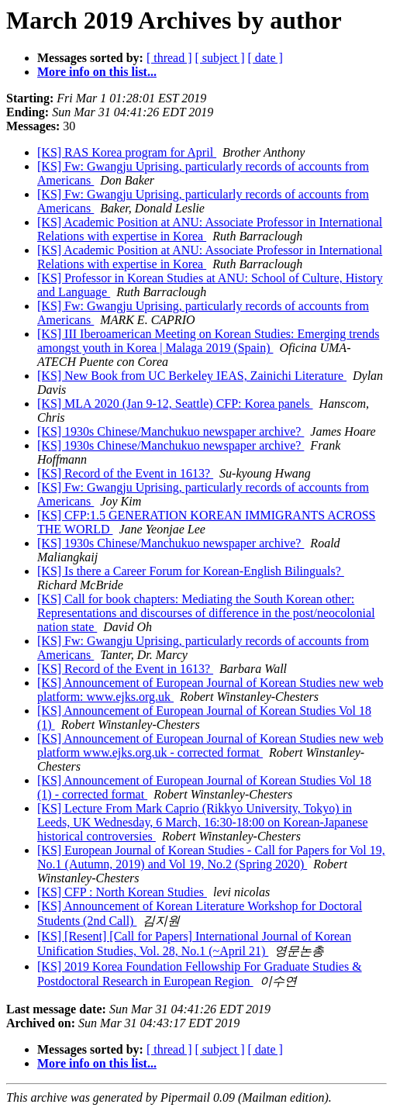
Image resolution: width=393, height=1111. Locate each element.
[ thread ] (169, 57)
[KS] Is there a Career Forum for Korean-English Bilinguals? (190, 571)
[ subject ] (220, 57)
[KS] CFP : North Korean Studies (122, 892)
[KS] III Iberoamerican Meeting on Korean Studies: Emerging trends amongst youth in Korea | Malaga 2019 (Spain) (208, 340)
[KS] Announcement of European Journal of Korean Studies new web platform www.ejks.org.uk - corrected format (210, 745)
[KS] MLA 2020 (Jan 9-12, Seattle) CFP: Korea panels (175, 403)
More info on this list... (97, 71)
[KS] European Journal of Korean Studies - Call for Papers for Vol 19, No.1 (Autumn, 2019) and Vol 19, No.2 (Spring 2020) (211, 857)
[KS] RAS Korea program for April (126, 152)
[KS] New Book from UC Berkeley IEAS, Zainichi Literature (191, 375)
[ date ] (265, 57)
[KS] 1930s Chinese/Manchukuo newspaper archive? (170, 431)
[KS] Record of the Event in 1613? (125, 473)
